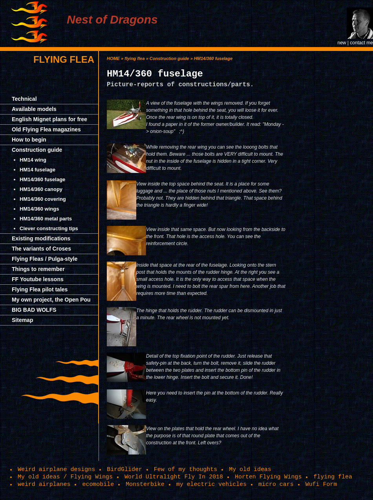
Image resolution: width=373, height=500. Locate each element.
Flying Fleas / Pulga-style (44, 259)
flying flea (63, 59)
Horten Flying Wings (268, 477)
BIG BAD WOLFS (34, 310)
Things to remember (38, 269)
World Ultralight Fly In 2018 (173, 477)
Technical (24, 99)
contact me (361, 42)
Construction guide (37, 150)
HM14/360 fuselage (42, 179)
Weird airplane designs (56, 469)
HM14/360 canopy (41, 189)
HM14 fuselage (37, 170)
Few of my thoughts (185, 469)
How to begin (29, 139)
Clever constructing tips (49, 228)
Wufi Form (321, 484)
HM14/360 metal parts (46, 219)
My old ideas (250, 469)
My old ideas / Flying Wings (65, 477)
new (341, 42)
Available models (34, 109)
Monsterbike (145, 484)
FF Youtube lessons (38, 279)
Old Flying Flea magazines (46, 129)
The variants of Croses (41, 248)
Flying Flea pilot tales (40, 289)
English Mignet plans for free (49, 119)
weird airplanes (44, 484)
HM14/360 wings (39, 209)
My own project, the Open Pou (51, 299)
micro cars (276, 484)
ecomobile (98, 484)
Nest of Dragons (112, 19)
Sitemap (22, 320)
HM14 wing (33, 160)
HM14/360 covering (43, 199)
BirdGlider (124, 469)
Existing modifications (41, 238)
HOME (113, 58)
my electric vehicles (211, 484)
